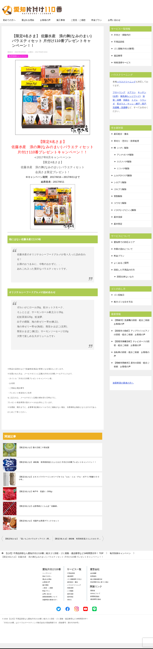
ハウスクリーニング (126, 87)
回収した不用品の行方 (124, 275)
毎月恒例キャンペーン (18, 62)
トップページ (46, 579)
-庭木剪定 (70, 602)
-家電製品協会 (94, 602)
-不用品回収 (71, 579)
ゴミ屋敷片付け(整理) (124, 54)
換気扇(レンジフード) (130, 102)
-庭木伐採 (70, 600)
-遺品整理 (70, 582)
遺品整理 (118, 61)
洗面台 (126, 106)
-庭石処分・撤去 (72, 588)
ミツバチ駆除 (123, 174)
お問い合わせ (114, 26)
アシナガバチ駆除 (125, 160)
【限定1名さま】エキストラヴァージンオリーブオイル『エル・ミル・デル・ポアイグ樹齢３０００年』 (59, 484)
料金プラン (96, 26)
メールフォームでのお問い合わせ (124, 17)
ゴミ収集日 (119, 301)
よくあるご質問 (121, 268)
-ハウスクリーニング (74, 591)
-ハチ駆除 (70, 597)
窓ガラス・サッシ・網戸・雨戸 (131, 109)
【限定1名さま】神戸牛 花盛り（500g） (36, 497)
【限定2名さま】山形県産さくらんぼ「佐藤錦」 (39, 512)
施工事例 (60, 26)
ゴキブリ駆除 (120, 195)
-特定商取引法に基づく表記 (99, 588)
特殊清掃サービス (122, 68)
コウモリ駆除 (120, 209)
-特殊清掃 (70, 594)
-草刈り (69, 605)
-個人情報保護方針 (96, 585)
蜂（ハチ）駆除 (121, 153)
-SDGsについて (95, 599)
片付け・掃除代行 (122, 40)
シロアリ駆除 (120, 188)
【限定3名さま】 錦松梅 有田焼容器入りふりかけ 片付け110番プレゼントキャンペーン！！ (57, 468)
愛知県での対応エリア (124, 248)
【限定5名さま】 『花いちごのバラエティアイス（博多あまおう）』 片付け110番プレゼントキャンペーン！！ (28, 545)
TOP (54, 559)
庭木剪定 (118, 229)
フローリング (119, 98)
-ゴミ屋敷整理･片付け (74, 585)
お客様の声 (45, 26)
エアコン (131, 98)
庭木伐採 (118, 223)
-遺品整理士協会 (95, 605)
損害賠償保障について (49, 602)
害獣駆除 (118, 202)
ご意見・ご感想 (78, 26)
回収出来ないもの (125, 282)
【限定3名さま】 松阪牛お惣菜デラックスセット (39, 527)
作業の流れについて (123, 255)
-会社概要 (93, 579)
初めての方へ (9, 26)
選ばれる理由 (28, 26)
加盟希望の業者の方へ (123, 388)
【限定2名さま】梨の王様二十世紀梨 (34, 453)
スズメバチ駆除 (124, 167)
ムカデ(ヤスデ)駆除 (123, 181)
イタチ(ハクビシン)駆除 (125, 216)
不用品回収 (119, 47)
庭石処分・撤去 (121, 140)
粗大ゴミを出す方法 (123, 307)
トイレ (134, 106)
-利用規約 (93, 582)
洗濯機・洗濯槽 (120, 113)
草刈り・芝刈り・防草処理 (126, 147)
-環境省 (92, 596)
